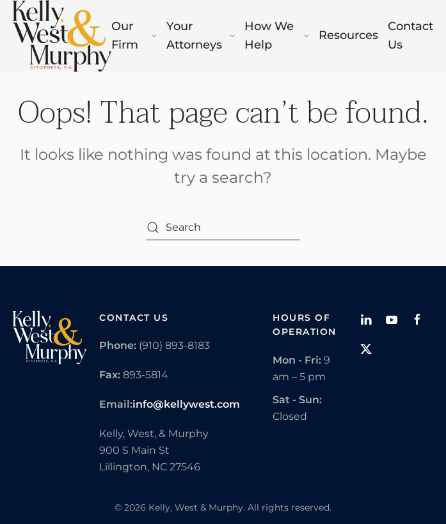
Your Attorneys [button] (200, 35)
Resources (348, 35)
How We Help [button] (276, 35)
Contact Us (410, 35)
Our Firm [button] (134, 35)
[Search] (223, 227)
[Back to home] (62, 36)
